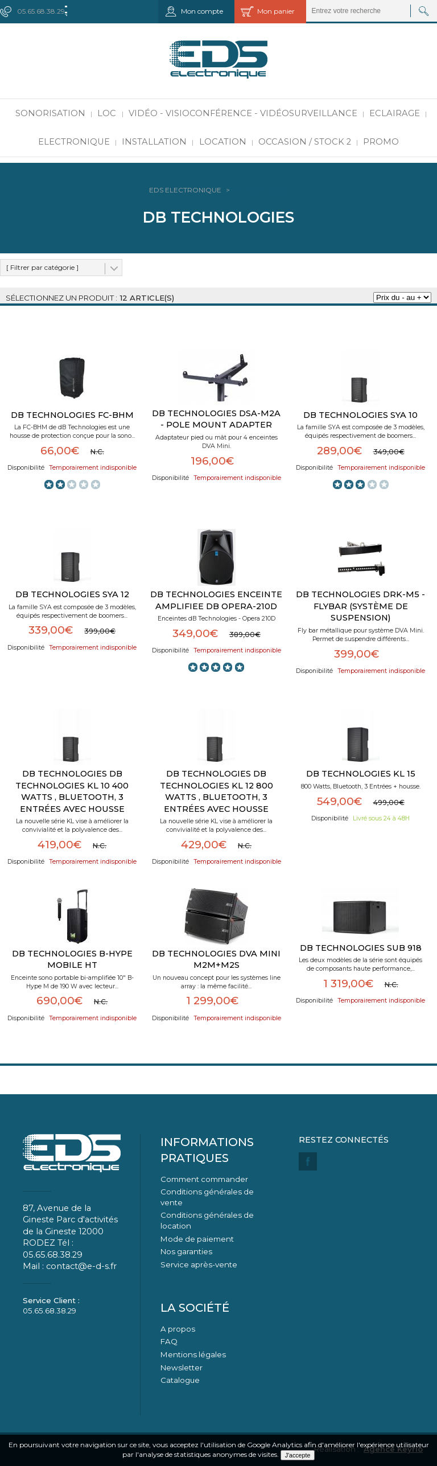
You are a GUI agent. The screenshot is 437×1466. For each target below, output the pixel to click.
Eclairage (394, 113)
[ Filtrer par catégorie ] (42, 267)
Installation (154, 142)
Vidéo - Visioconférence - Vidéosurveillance (243, 113)
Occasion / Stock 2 (304, 142)
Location (222, 142)
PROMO (381, 142)
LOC (106, 113)
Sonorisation (50, 113)
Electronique (74, 142)
